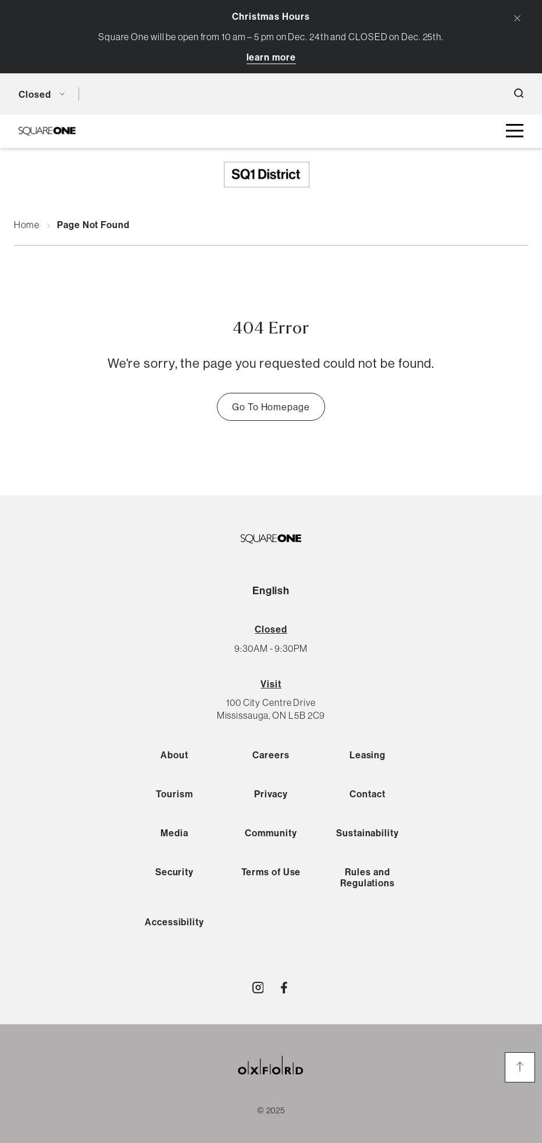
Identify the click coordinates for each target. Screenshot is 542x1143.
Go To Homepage (271, 407)
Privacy (271, 794)
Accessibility (174, 922)
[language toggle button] (96, 93)
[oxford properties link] (271, 1079)
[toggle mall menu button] (514, 131)
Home (27, 225)
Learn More (271, 57)
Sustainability (367, 833)
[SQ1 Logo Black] (47, 131)
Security (174, 872)
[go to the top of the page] (519, 1067)
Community (271, 833)
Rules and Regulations (367, 877)
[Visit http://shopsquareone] (258, 987)
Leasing (368, 755)
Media (174, 833)
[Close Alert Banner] (517, 18)
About (174, 755)
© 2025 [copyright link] (271, 1110)
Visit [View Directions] (271, 684)
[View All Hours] (271, 629)
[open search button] (518, 93)
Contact (367, 794)
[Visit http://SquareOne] (284, 987)
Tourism (174, 794)
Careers (270, 755)
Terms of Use (271, 872)
